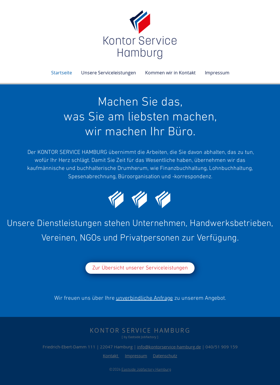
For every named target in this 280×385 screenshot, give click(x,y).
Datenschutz (165, 355)
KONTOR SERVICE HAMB (132, 330)
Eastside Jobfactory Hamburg (146, 369)
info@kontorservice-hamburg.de (169, 347)
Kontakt (111, 355)
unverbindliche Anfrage (144, 298)
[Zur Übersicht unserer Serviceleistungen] (140, 268)
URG (182, 330)
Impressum (136, 355)
